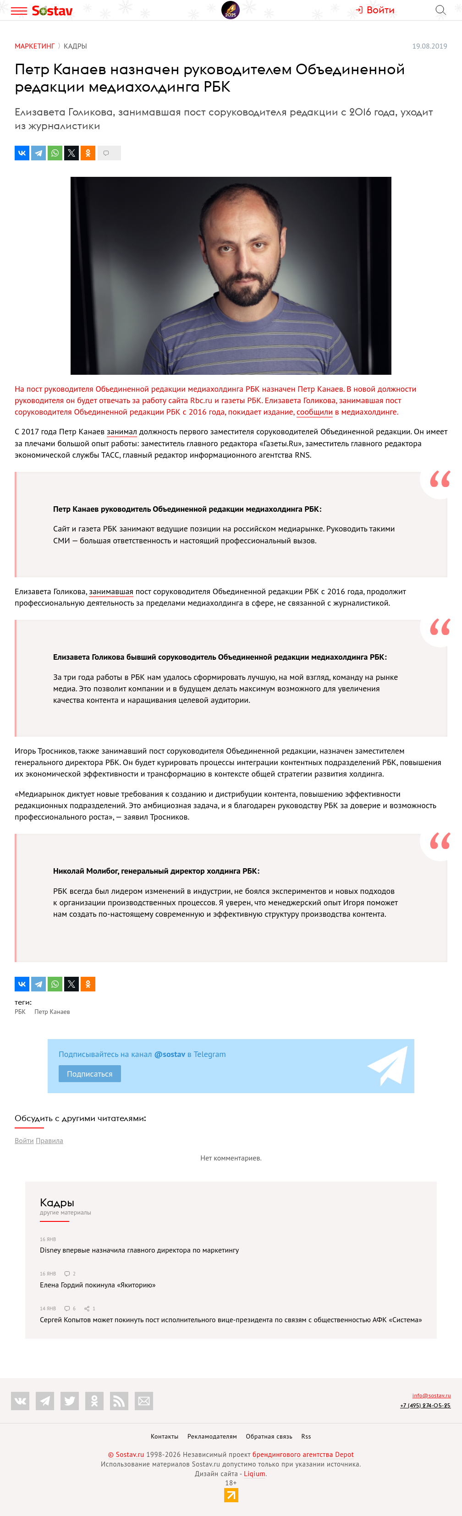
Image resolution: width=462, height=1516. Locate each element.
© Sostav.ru (126, 1454)
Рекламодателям (212, 1436)
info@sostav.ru (431, 1395)
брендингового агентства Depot (303, 1454)
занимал (122, 431)
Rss (306, 1436)
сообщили (315, 411)
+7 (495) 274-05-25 (425, 1405)
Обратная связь (269, 1436)
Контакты (165, 1436)
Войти (24, 1140)
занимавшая (111, 591)
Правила (49, 1140)
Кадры (57, 1202)
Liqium (254, 1473)
